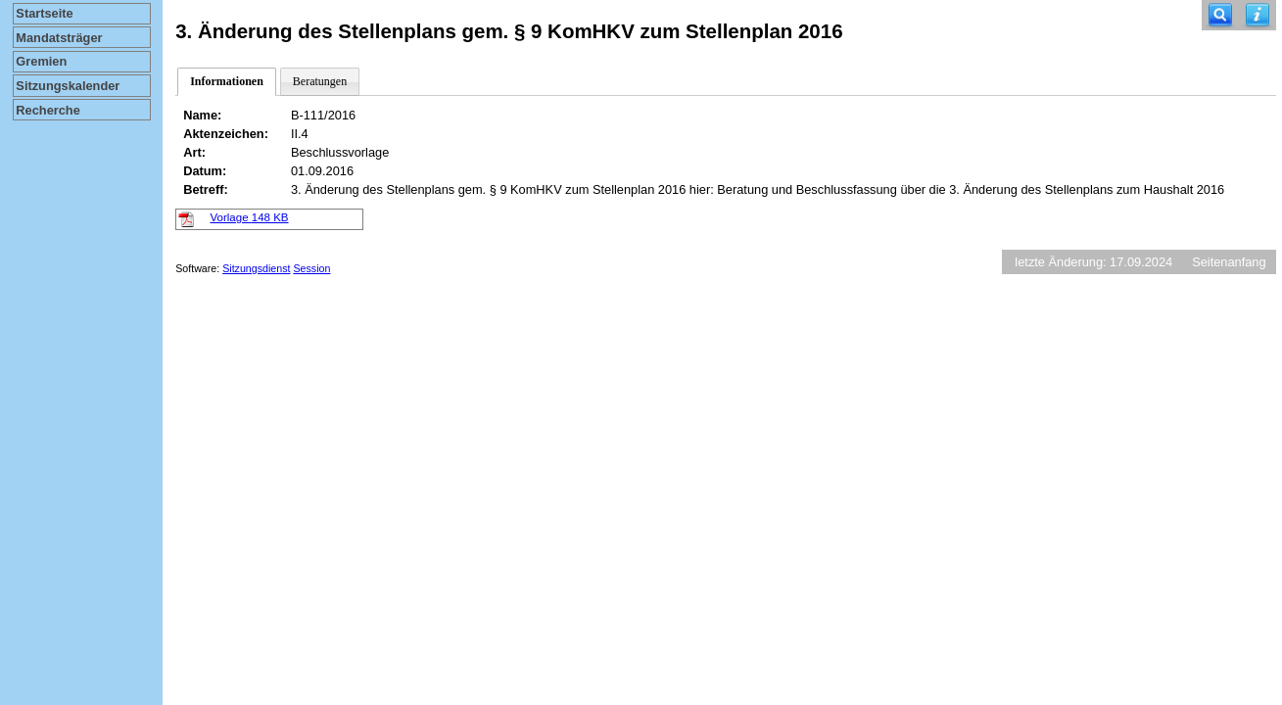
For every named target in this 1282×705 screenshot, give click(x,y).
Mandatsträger (59, 37)
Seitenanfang (1228, 262)
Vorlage (250, 217)
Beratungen (320, 81)
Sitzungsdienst (256, 268)
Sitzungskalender (67, 85)
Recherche (47, 110)
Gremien (41, 61)
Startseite (44, 13)
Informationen (226, 81)
